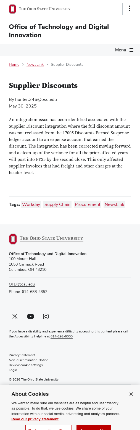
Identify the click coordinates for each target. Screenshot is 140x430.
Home (14, 65)
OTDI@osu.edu (22, 284)
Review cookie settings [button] (26, 365)
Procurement (87, 204)
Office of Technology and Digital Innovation (59, 31)
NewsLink (35, 65)
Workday (31, 204)
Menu (120, 50)
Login (13, 370)
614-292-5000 (62, 336)
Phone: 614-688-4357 (28, 292)
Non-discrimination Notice (28, 360)
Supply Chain (57, 204)
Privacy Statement (22, 355)
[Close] (131, 398)
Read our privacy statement (35, 423)
